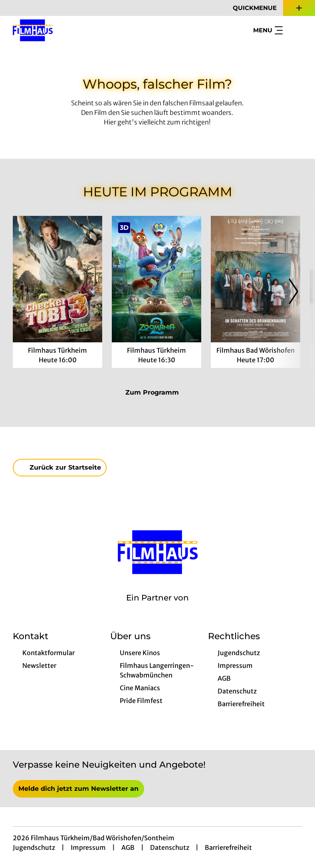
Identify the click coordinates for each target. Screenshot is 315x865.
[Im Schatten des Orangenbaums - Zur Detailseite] (255, 279)
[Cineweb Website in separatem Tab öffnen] (157, 608)
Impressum (88, 847)
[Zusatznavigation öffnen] (299, 8)
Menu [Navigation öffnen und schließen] (268, 30)
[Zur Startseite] (69, 30)
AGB (128, 847)
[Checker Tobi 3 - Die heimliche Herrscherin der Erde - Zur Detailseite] (57, 279)
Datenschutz (169, 847)
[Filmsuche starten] (294, 30)
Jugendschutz (34, 847)
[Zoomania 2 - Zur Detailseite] (156, 279)
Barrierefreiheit (228, 847)
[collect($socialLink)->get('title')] (14, 8)
